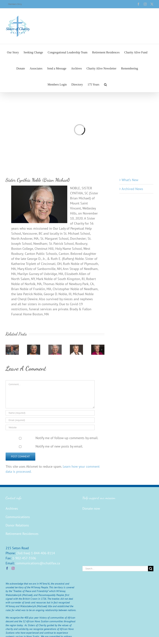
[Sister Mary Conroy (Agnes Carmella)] (97, 347)
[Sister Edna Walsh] (12, 347)
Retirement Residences (22, 534)
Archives (12, 508)
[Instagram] (13, 568)
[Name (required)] (50, 413)
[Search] (150, 568)
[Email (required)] (50, 420)
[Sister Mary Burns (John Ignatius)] (76, 347)
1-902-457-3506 (24, 558)
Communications (18, 517)
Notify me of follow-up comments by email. (66, 438)
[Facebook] (7, 568)
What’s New (130, 180)
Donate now (91, 508)
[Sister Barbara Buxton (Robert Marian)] (33, 347)
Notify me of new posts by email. (59, 446)
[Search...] (115, 568)
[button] (105, 84)
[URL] (50, 427)
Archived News (132, 189)
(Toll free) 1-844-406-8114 (35, 553)
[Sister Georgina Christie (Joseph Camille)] (55, 347)
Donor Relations (17, 525)
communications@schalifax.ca (38, 563)
